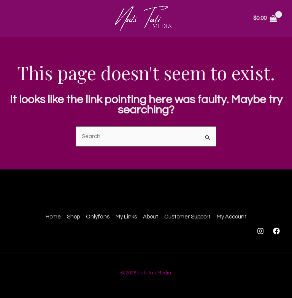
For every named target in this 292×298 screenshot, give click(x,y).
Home (53, 217)
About (150, 217)
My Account (232, 217)
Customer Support (187, 217)
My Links (126, 217)
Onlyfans (98, 217)
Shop (73, 217)
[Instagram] (260, 231)
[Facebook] (276, 231)
